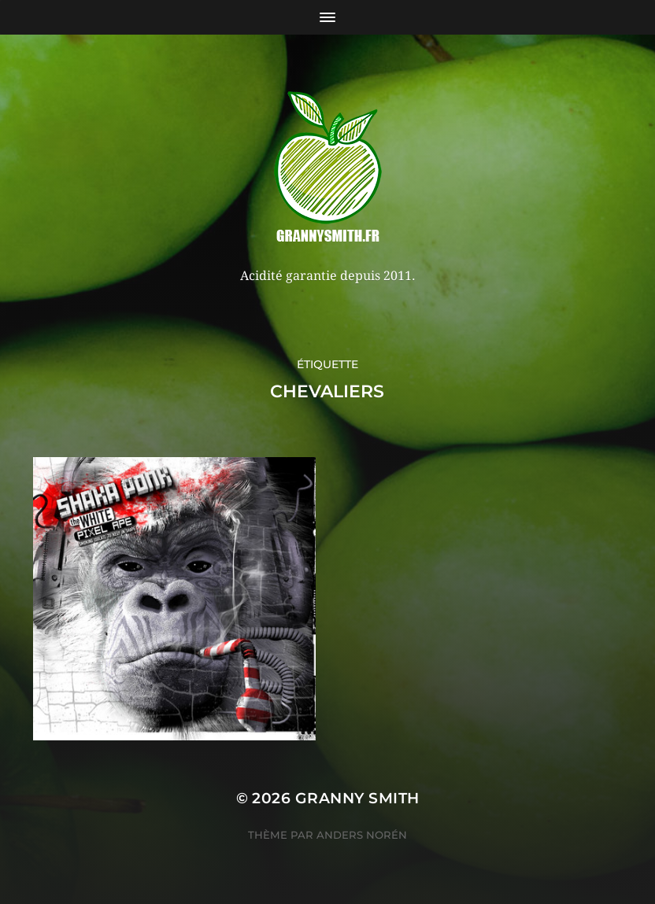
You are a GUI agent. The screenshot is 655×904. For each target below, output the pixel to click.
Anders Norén (361, 834)
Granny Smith (357, 798)
